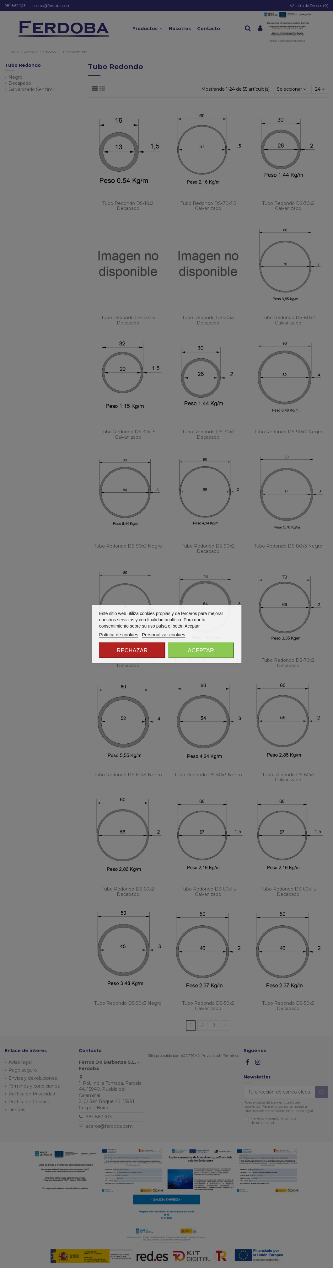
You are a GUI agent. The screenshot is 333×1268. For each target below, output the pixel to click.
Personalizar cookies (163, 634)
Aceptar (201, 650)
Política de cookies (118, 634)
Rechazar (132, 650)
